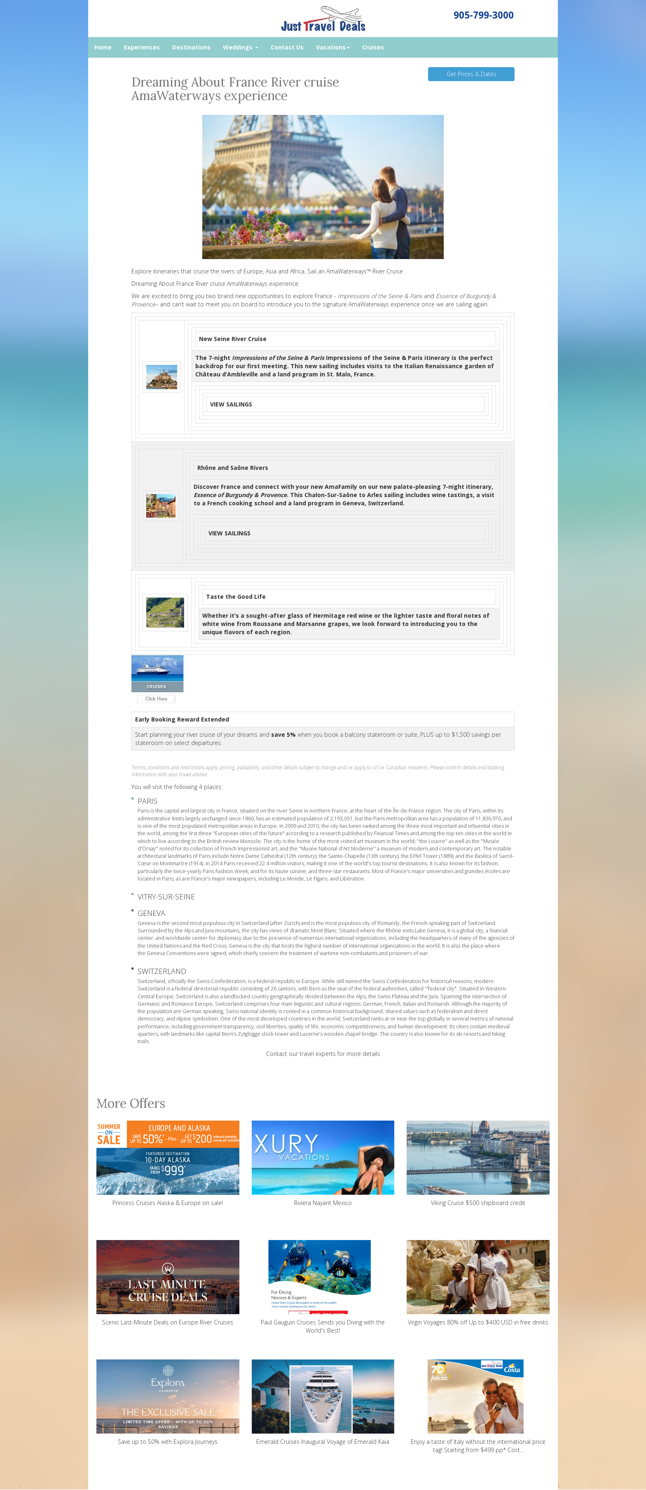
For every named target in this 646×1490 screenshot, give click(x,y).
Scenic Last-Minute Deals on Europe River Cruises (167, 1283)
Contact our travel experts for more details (323, 1054)
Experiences (142, 47)
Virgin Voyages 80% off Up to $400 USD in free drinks (478, 1283)
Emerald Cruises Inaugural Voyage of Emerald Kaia (323, 1402)
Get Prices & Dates (471, 74)
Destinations (191, 47)
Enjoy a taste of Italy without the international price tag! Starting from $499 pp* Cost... (478, 1406)
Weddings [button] (240, 47)
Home (103, 47)
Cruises (373, 47)
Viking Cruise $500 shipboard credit (478, 1164)
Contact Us (287, 47)
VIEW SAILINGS (231, 404)
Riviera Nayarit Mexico (323, 1164)
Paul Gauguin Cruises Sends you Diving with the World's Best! (323, 1287)
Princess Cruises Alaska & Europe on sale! (167, 1164)
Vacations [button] (333, 47)
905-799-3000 (484, 15)
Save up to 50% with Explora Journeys (167, 1402)
